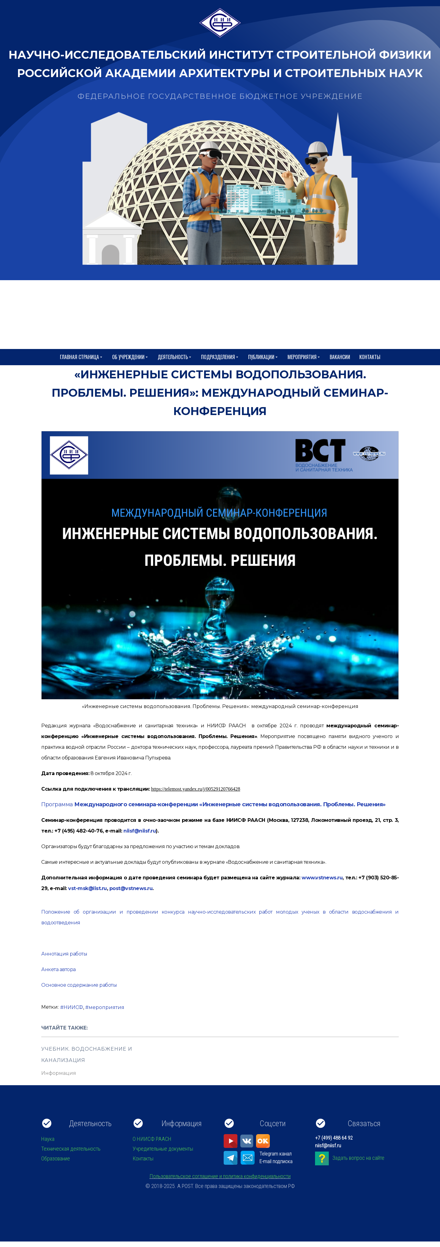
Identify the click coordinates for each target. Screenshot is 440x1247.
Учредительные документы (163, 1148)
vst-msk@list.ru (87, 888)
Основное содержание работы (79, 985)
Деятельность (175, 357)
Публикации (263, 357)
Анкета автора (58, 969)
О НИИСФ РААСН (152, 1139)
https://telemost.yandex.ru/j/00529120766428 (195, 789)
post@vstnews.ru (131, 888)
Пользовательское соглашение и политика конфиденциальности (220, 1176)
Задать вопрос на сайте (358, 1158)
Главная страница (81, 357)
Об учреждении (130, 357)
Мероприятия (304, 357)
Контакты (369, 357)
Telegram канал (275, 1154)
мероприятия (106, 1007)
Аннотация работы (64, 954)
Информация (58, 1073)
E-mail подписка (275, 1161)
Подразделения (220, 357)
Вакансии (340, 357)
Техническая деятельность (71, 1148)
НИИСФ (73, 1007)
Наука (47, 1139)
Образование (55, 1158)
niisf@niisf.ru (139, 831)
